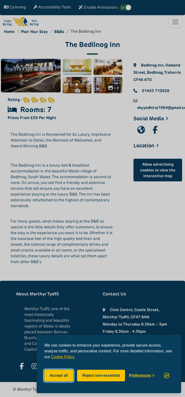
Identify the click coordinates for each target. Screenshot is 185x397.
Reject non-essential (101, 375)
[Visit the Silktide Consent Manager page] (166, 375)
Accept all (59, 375)
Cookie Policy (62, 357)
